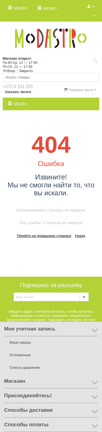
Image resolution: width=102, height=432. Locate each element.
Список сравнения (25, 368)
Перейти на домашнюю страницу (44, 236)
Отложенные (20, 355)
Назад (80, 236)
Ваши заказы (20, 342)
